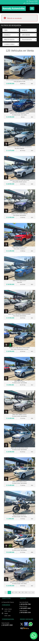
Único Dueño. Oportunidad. (19, 215)
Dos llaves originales (19, 148)
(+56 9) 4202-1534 (31, 3)
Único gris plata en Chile (19, 81)
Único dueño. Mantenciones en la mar (19, 349)
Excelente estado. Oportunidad (19, 382)
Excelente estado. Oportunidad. (19, 416)
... (29, 592)
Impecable (19, 282)
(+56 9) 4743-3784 (25, 604)
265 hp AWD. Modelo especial (19, 181)
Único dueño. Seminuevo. (19, 248)
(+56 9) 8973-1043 (25, 608)
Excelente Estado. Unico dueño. (19, 114)
